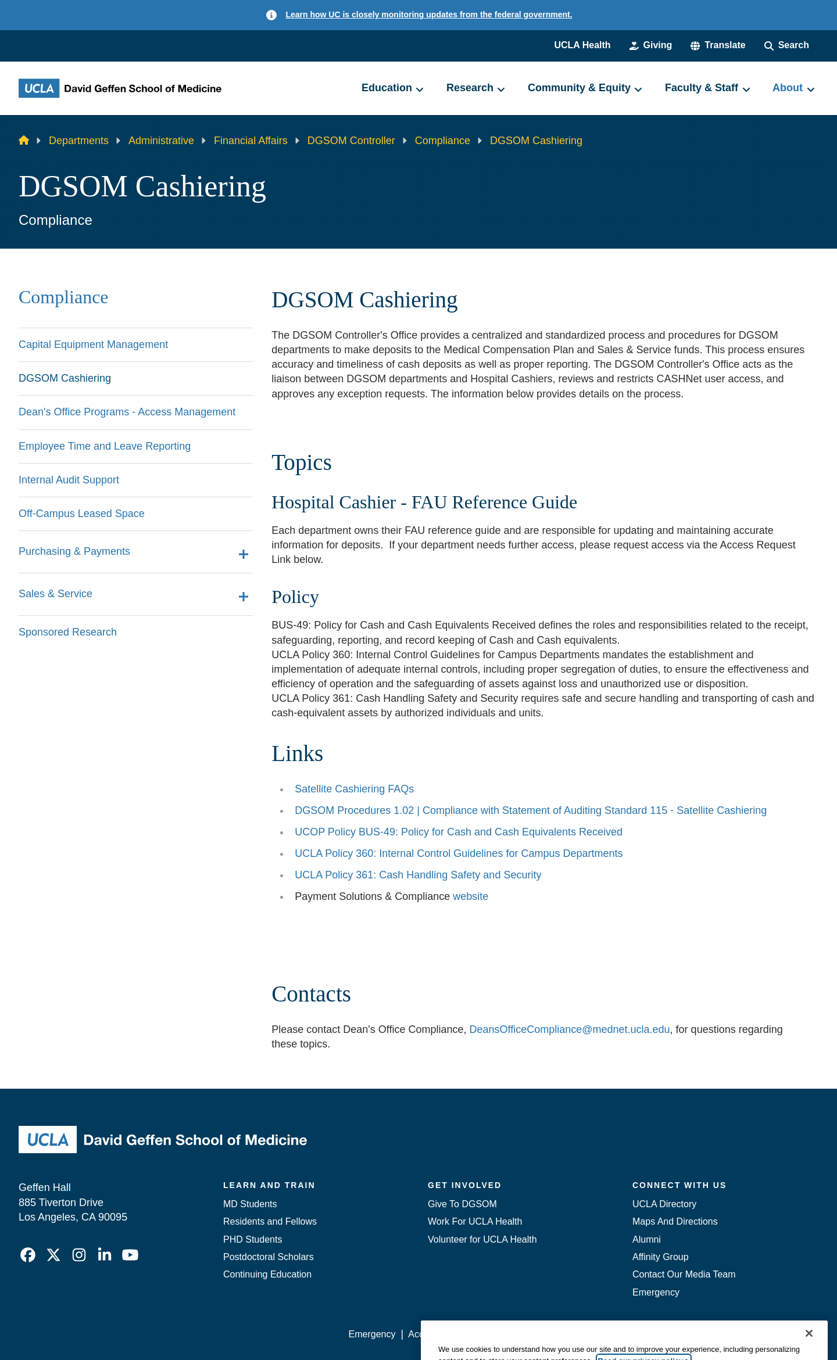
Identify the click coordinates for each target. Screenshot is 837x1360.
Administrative (161, 140)
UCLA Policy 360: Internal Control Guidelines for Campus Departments (459, 853)
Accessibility (433, 1334)
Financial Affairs (251, 140)
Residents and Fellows (270, 1221)
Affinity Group (660, 1257)
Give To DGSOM (462, 1204)
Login (708, 1334)
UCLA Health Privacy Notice (627, 1334)
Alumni (646, 1239)
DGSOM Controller (351, 140)
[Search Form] (786, 45)
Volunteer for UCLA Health (482, 1239)
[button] (717, 45)
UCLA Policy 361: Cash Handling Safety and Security (418, 875)
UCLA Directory (664, 1204)
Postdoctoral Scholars (268, 1257)
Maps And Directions (675, 1221)
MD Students (250, 1204)
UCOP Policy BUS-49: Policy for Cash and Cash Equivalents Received (459, 832)
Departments (79, 140)
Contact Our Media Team (684, 1274)
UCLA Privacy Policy (513, 1334)
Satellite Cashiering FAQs (354, 789)
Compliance (442, 140)
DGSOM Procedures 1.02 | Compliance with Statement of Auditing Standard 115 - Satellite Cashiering (531, 810)
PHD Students (252, 1239)
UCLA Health (582, 45)
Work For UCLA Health (475, 1221)
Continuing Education (267, 1274)
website (470, 896)
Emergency (655, 1292)
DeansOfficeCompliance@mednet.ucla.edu (569, 1029)
